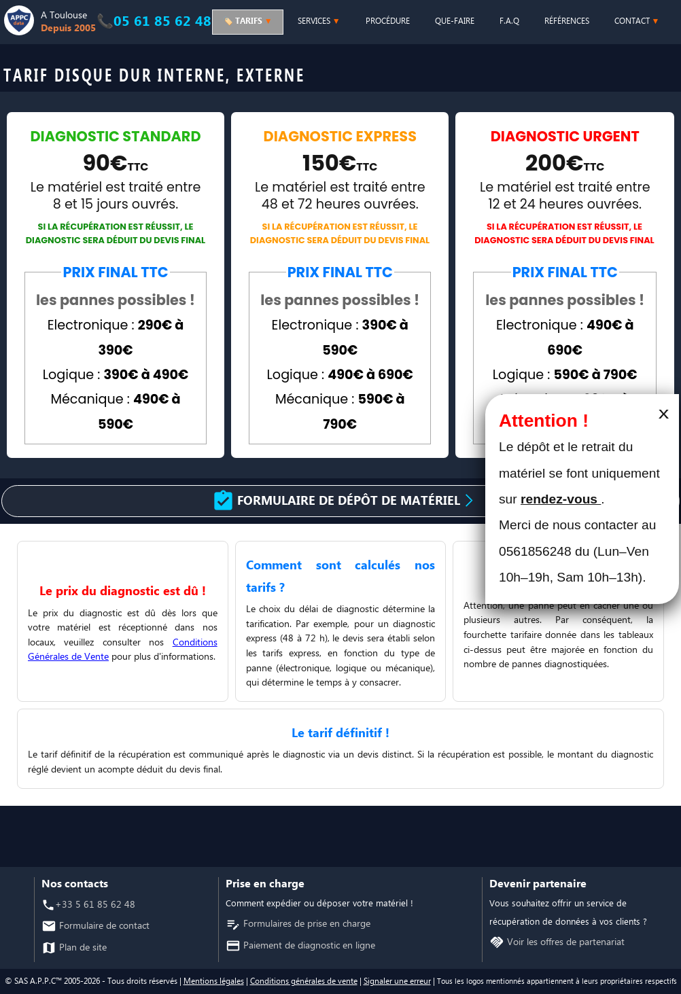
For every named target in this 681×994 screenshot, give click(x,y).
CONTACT (637, 21)
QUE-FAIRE (454, 21)
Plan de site (81, 948)
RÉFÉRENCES (566, 21)
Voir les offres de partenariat (564, 942)
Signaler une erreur (397, 981)
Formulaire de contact (103, 926)
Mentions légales (214, 981)
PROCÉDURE (388, 21)
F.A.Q (509, 21)
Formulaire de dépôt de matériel (353, 501)
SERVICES (319, 21)
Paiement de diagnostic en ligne (308, 946)
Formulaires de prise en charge (305, 924)
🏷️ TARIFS (248, 21)
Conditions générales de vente (303, 981)
